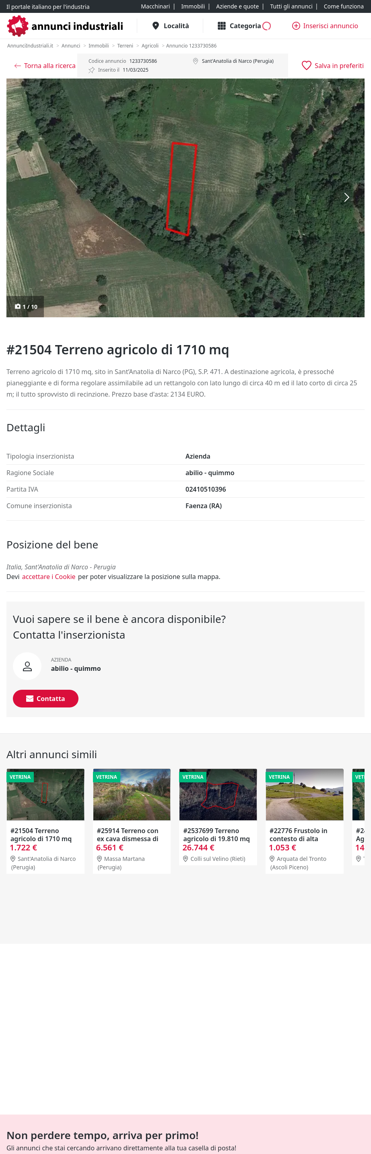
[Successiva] (347, 198)
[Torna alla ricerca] (45, 65)
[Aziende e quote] (237, 6)
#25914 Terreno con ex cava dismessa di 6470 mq (128, 838)
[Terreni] (125, 46)
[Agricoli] (150, 46)
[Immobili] (193, 6)
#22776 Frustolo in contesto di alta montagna (299, 838)
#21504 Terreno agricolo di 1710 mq (41, 834)
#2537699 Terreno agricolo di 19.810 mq (216, 834)
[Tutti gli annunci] (291, 6)
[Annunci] (71, 46)
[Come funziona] (344, 6)
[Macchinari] (155, 6)
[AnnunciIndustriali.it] (30, 46)
